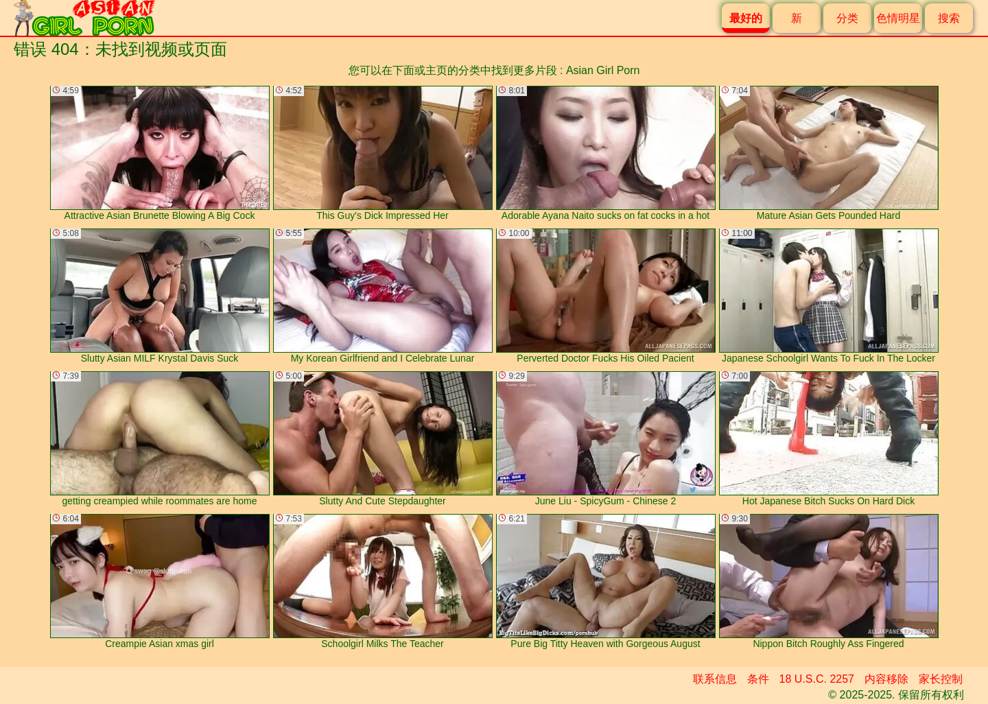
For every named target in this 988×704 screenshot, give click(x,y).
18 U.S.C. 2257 (816, 679)
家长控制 (941, 679)
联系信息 (715, 679)
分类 (847, 18)
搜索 (949, 18)
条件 (758, 679)
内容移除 (886, 679)
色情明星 (898, 18)
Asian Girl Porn (603, 70)
